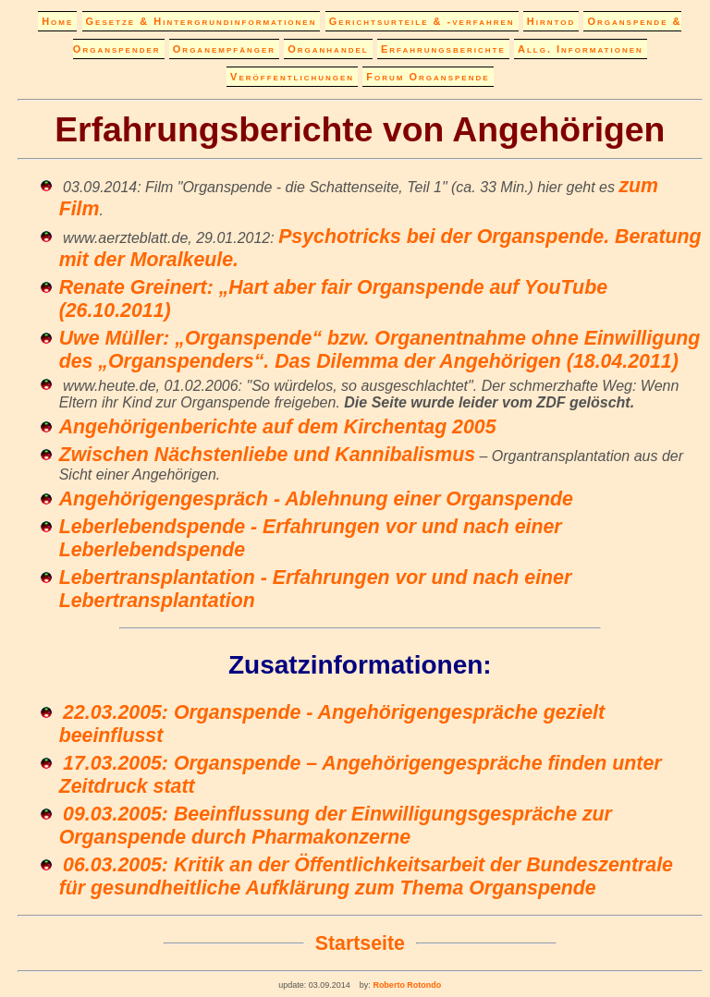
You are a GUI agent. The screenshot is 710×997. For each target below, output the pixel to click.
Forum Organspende (427, 76)
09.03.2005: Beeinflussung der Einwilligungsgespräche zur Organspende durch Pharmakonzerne (335, 825)
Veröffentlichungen (292, 76)
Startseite (360, 943)
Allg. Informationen (580, 49)
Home (57, 21)
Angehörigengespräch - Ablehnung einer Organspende (316, 499)
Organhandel (328, 49)
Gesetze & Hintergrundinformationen (201, 21)
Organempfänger (224, 49)
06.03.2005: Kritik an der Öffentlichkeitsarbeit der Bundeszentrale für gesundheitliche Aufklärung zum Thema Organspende (366, 876)
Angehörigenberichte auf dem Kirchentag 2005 (277, 427)
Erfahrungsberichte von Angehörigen (360, 129)
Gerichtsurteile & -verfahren (422, 21)
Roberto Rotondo (406, 985)
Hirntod (551, 21)
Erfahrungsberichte (443, 49)
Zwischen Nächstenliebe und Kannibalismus (267, 455)
